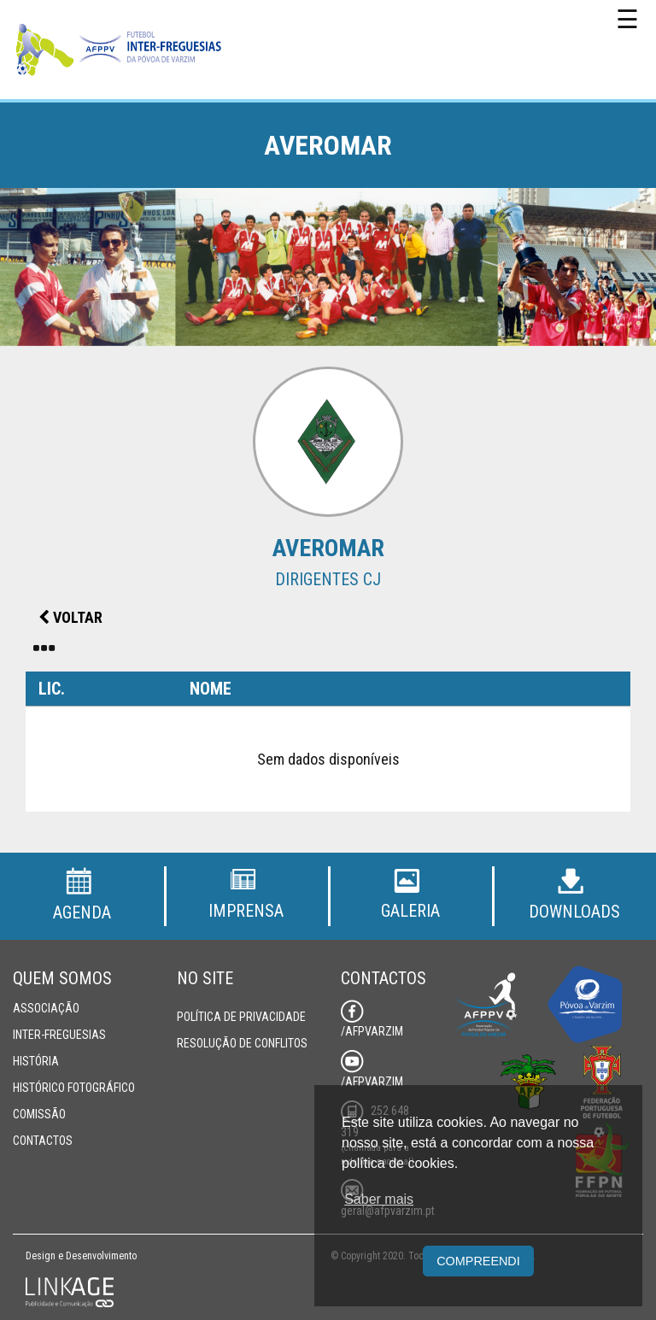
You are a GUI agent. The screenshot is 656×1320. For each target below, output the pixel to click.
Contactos (43, 1140)
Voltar (70, 617)
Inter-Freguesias (59, 1034)
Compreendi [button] (478, 1261)
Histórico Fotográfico (74, 1087)
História (36, 1061)
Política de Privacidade (241, 1017)
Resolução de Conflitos (242, 1043)
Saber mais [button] (378, 1199)
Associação (46, 1008)
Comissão (39, 1114)
